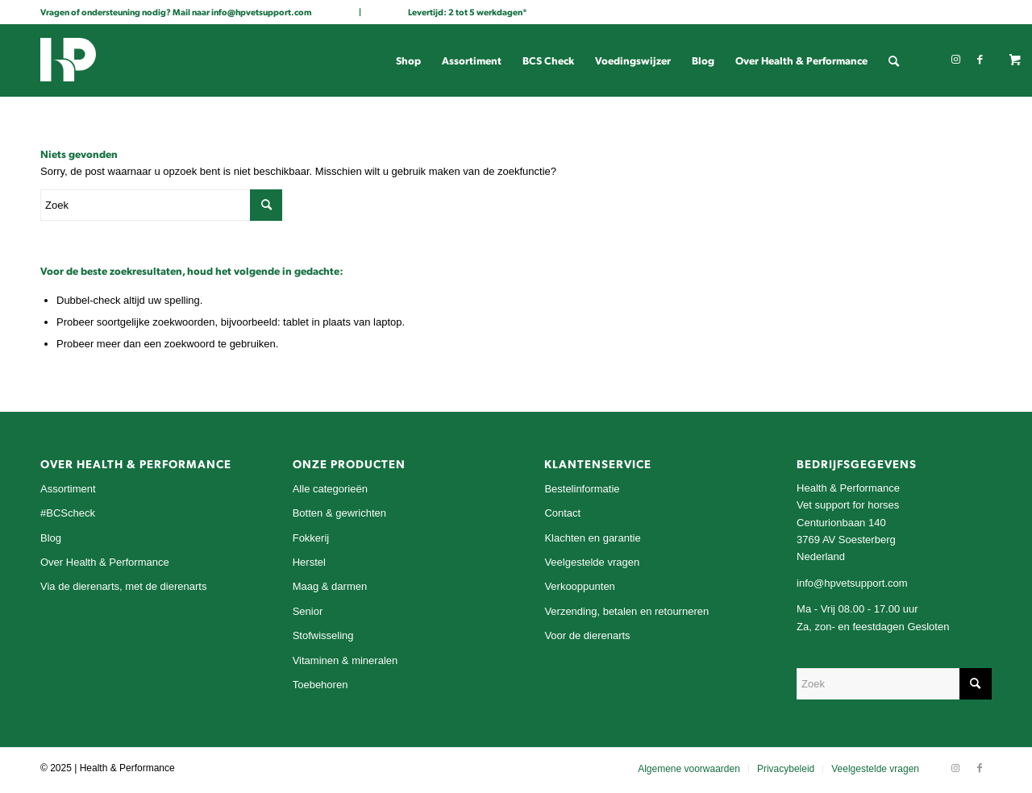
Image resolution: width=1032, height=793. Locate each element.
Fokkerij (311, 538)
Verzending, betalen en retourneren (626, 611)
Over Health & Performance (104, 562)
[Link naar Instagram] (955, 60)
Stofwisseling (323, 635)
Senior (308, 611)
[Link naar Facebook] (980, 60)
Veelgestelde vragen (591, 562)
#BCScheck (67, 513)
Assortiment (68, 489)
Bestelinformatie (581, 489)
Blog (50, 538)
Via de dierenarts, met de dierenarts (123, 586)
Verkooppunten (579, 586)
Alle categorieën (330, 489)
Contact (562, 513)
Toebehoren (320, 685)
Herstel (309, 562)
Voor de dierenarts (587, 635)
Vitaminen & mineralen (345, 660)
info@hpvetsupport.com (261, 12)
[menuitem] (408, 60)
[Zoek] (893, 60)
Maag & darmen (330, 586)
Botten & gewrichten (339, 513)
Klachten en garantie (592, 538)
